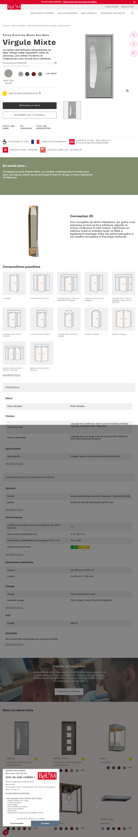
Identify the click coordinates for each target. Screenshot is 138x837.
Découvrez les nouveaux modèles (80, 2)
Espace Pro (127, 7)
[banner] (14, 7)
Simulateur (112, 7)
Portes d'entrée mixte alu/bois (42, 26)
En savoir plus (11, 375)
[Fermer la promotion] (134, 2)
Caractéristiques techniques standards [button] (29, 477)
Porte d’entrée (19, 26)
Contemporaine (26, 128)
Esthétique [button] (12, 387)
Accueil (6, 26)
